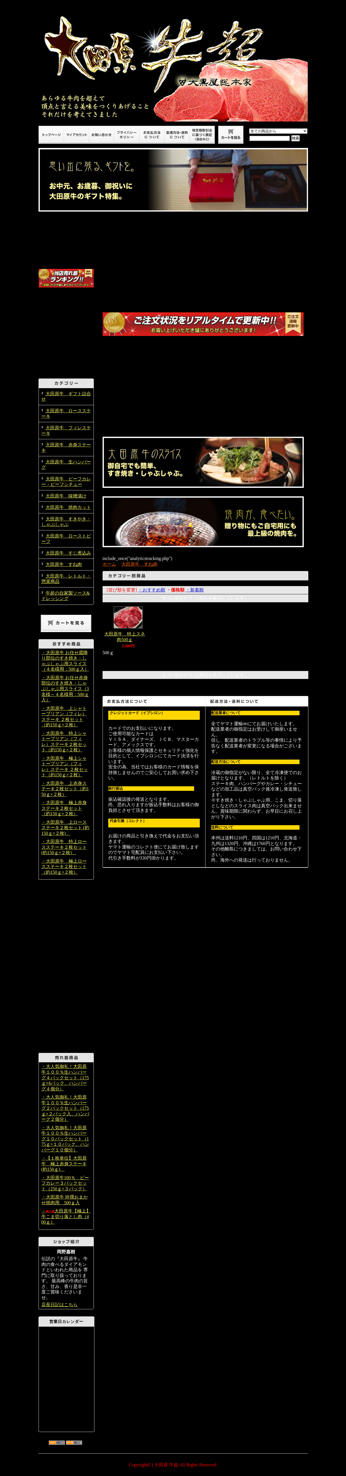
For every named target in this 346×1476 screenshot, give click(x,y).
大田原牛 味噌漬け (66, 496)
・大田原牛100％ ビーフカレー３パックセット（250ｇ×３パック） (65, 1183)
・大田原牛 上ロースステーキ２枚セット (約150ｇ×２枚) (65, 828)
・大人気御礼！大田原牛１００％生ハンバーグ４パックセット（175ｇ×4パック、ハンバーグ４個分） (65, 1077)
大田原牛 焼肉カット (68, 507)
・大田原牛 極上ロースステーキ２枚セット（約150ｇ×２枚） (64, 867)
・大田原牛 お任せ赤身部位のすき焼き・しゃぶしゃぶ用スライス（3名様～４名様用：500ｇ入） (65, 688)
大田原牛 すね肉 (64, 564)
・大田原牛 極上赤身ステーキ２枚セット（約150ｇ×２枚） (64, 808)
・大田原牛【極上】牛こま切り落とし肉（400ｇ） (66, 1216)
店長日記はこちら (59, 1304)
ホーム (109, 564)
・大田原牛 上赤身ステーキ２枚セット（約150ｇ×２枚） (65, 789)
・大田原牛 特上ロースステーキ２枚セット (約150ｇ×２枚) (64, 847)
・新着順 (195, 590)
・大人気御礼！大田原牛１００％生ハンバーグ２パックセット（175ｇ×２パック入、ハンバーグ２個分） (65, 1108)
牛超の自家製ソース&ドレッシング (65, 596)
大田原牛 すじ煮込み (68, 553)
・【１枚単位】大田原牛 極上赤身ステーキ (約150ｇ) (64, 1164)
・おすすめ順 (151, 590)
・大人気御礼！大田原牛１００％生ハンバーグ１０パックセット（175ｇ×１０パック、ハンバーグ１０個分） (65, 1138)
